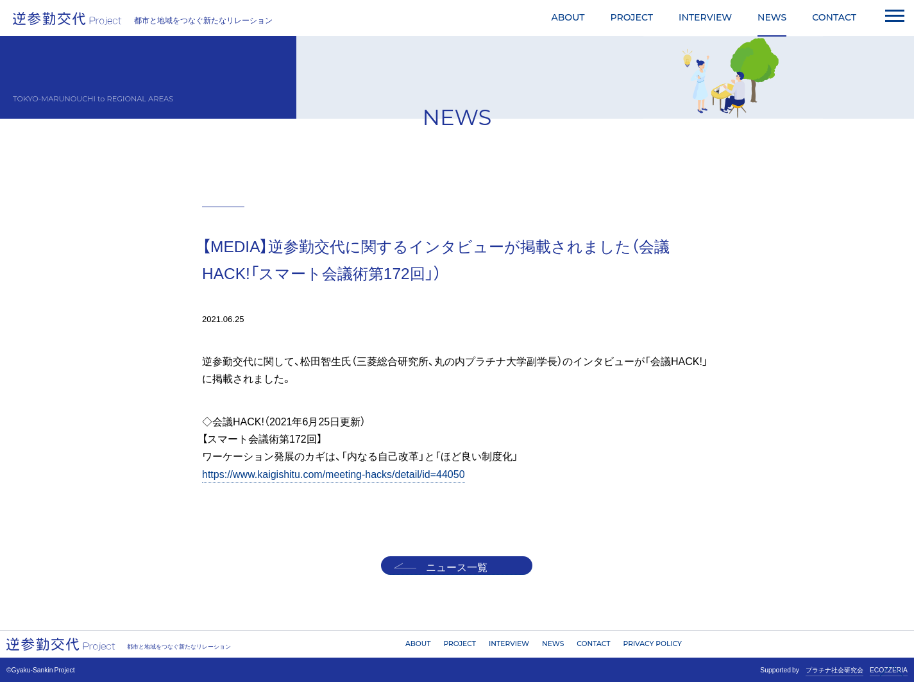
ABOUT (567, 17)
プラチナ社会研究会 (834, 669)
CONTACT (834, 17)
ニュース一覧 (456, 566)
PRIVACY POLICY (652, 644)
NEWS (771, 17)
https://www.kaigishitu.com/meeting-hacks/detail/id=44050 (333, 473)
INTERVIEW (705, 17)
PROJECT (631, 17)
